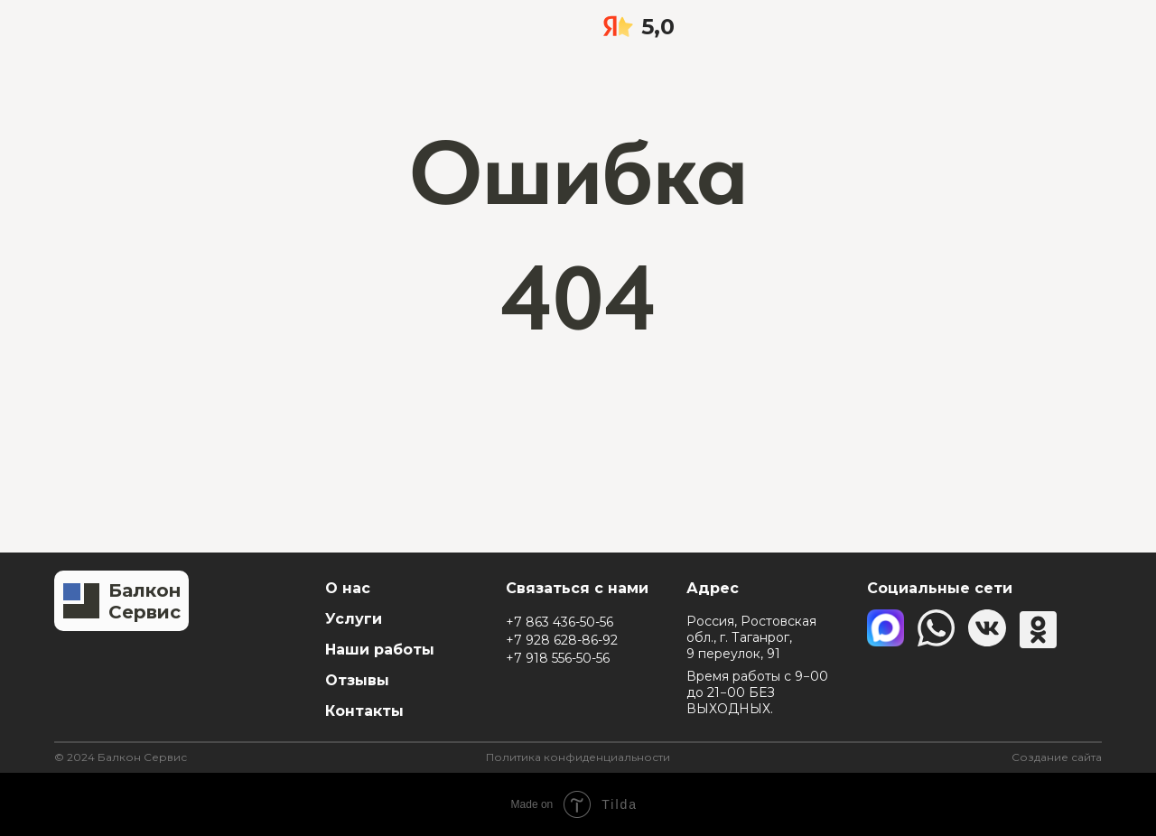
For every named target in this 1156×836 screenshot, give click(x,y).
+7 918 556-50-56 (558, 658)
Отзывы (357, 680)
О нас (347, 588)
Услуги (353, 618)
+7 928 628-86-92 (562, 640)
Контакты (364, 711)
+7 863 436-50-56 (559, 622)
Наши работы (379, 649)
